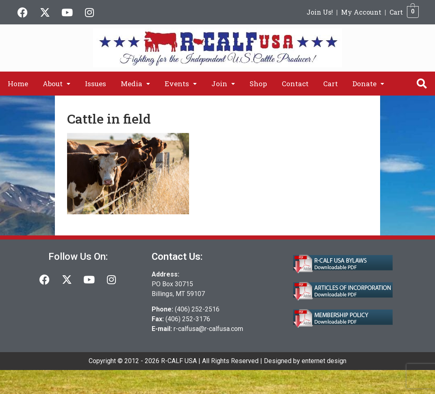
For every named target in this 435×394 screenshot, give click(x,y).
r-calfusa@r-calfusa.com (208, 329)
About (56, 83)
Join (223, 83)
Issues (95, 83)
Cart (396, 12)
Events (181, 83)
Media (135, 83)
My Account (361, 12)
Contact (295, 83)
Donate (368, 83)
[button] (56, 84)
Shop (258, 83)
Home (18, 83)
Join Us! (320, 12)
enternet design (324, 361)
